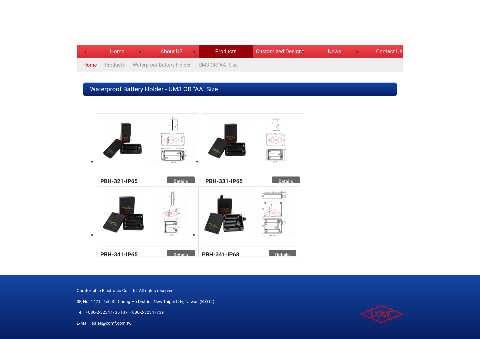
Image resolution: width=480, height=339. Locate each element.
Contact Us (389, 51)
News (334, 51)
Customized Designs (280, 51)
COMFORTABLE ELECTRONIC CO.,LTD (160, 23)
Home (117, 51)
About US (171, 51)
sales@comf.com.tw (111, 323)
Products (225, 51)
